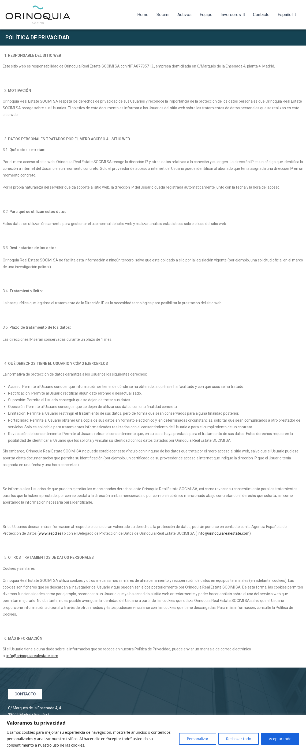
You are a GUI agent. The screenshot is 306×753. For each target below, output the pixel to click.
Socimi (162, 14)
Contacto (261, 14)
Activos (184, 14)
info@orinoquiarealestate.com (223, 533)
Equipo (206, 14)
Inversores (233, 14)
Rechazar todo (238, 738)
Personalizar (197, 738)
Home (142, 14)
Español (287, 14)
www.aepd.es (50, 533)
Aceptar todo (280, 738)
